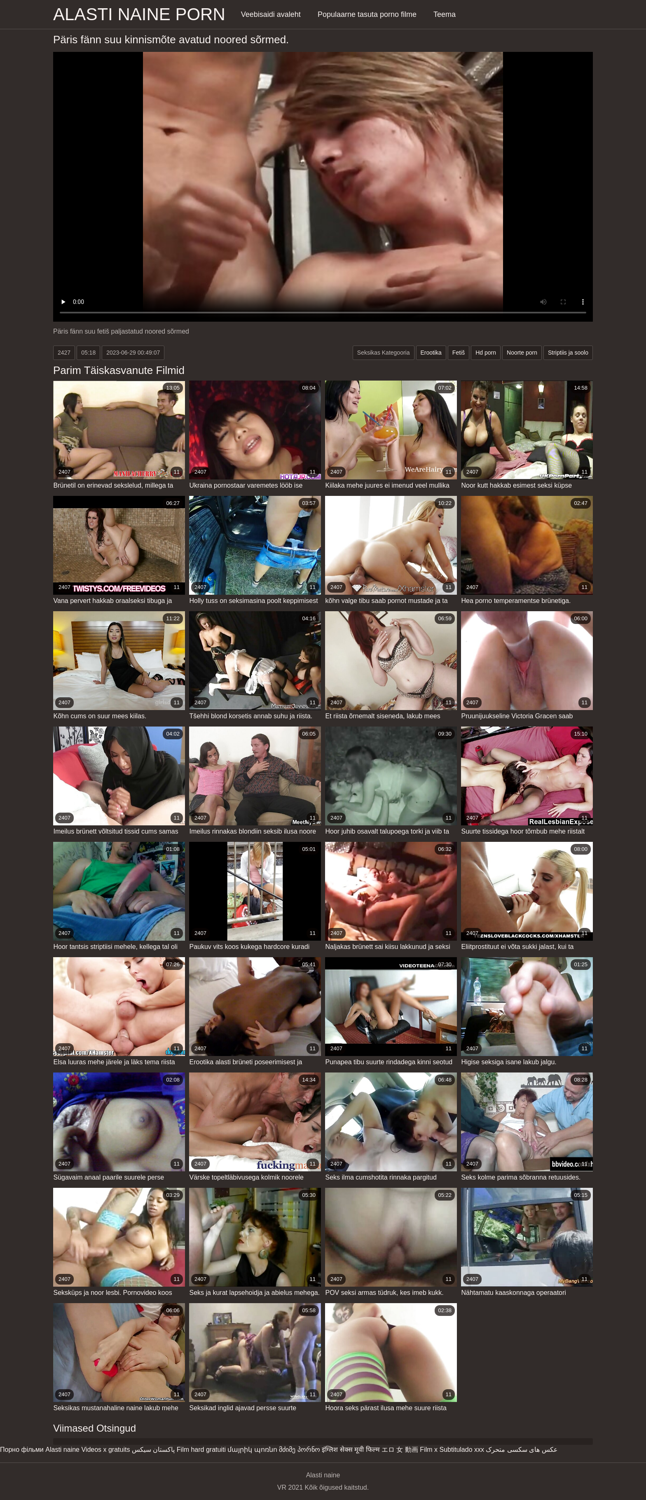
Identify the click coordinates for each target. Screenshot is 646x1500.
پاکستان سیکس (153, 1449)
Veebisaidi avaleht (271, 14)
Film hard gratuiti (201, 1449)
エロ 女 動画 (400, 1449)
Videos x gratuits (105, 1449)
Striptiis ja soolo (568, 352)
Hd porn (485, 352)
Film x (429, 1449)
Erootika (431, 352)
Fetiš (458, 352)
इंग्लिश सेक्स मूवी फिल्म (350, 1449)
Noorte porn (522, 352)
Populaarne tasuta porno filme (367, 14)
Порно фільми (22, 1449)
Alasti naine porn (139, 14)
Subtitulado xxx (461, 1449)
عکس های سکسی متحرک (521, 1449)
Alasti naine (62, 1449)
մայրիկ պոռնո (252, 1449)
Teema (444, 14)
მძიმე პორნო (299, 1449)
